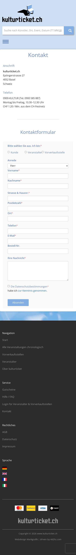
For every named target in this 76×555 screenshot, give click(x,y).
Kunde (13, 152)
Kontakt (6, 411)
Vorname (13, 170)
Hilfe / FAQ (8, 396)
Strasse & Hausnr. (18, 193)
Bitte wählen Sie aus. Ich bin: (24, 146)
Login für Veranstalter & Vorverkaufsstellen (27, 404)
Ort (10, 213)
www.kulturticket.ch (47, 533)
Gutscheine (8, 389)
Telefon (12, 225)
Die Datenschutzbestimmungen (27, 286)
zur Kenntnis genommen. (32, 290)
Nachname (14, 180)
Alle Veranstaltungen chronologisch (22, 347)
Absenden (18, 302)
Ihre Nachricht (16, 258)
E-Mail (11, 235)
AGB (4, 432)
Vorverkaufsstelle (49, 152)
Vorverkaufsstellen (13, 354)
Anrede (12, 160)
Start (5, 340)
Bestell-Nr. (14, 245)
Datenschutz (9, 439)
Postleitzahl (14, 203)
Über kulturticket (12, 369)
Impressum (8, 446)
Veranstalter (32, 152)
